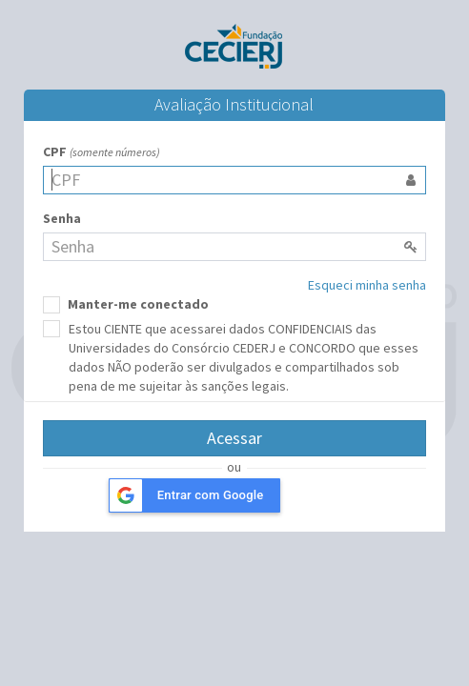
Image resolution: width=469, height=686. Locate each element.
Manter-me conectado (126, 304)
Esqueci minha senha (367, 284)
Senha (62, 218)
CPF (101, 151)
